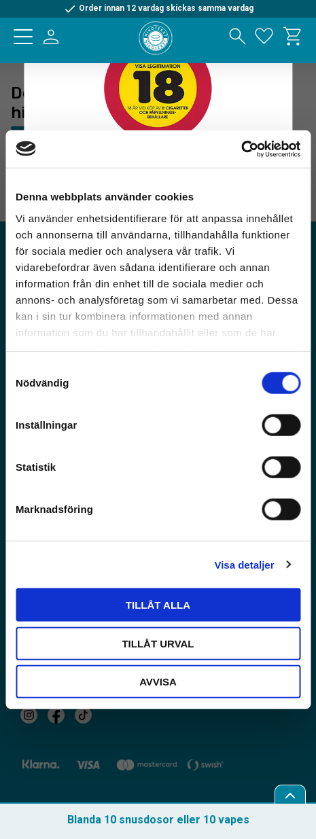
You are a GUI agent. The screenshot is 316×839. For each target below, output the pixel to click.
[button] (23, 36)
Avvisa (158, 682)
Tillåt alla (158, 605)
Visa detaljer (244, 564)
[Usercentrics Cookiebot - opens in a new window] (240, 149)
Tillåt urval (158, 643)
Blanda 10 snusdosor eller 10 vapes (158, 819)
